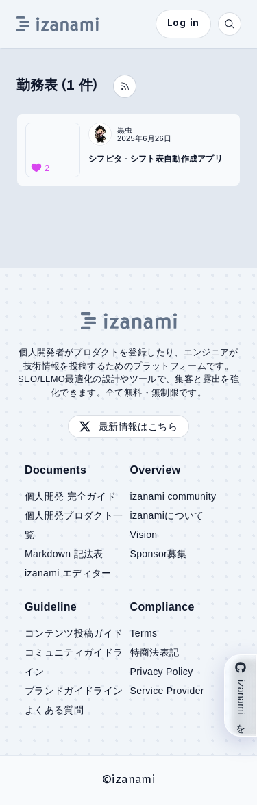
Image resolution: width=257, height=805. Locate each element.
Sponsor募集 (158, 553)
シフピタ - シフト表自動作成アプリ (155, 159)
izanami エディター (68, 572)
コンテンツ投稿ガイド (74, 633)
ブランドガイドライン (74, 690)
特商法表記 (155, 652)
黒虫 (125, 130)
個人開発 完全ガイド (70, 496)
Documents (55, 470)
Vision (144, 534)
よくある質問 (54, 709)
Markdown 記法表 (64, 553)
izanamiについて (167, 515)
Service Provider (167, 690)
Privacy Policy (161, 671)
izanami (133, 780)
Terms (144, 633)
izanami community (173, 496)
